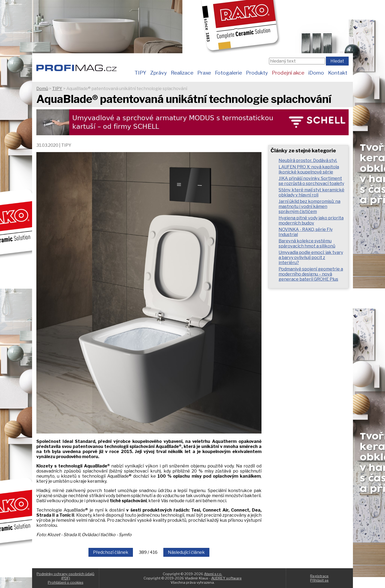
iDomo (316, 72)
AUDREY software (226, 578)
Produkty (257, 72)
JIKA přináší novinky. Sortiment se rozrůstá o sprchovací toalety (311, 181)
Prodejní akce (288, 72)
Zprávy (158, 72)
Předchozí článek (110, 552)
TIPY (140, 72)
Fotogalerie (228, 72)
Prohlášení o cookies (65, 582)
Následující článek (186, 552)
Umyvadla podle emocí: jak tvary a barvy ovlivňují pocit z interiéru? (311, 257)
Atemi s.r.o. (213, 574)
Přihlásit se (319, 580)
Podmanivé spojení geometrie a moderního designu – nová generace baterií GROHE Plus (311, 274)
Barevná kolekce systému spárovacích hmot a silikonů (307, 243)
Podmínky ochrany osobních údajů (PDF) (65, 576)
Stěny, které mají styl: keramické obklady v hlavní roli (311, 192)
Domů (42, 88)
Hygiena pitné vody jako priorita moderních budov (311, 220)
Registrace (319, 576)
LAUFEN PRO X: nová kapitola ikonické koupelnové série (309, 169)
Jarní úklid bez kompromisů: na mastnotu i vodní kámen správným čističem (309, 206)
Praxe (204, 72)
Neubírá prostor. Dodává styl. (308, 160)
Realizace (182, 72)
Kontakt (337, 72)
